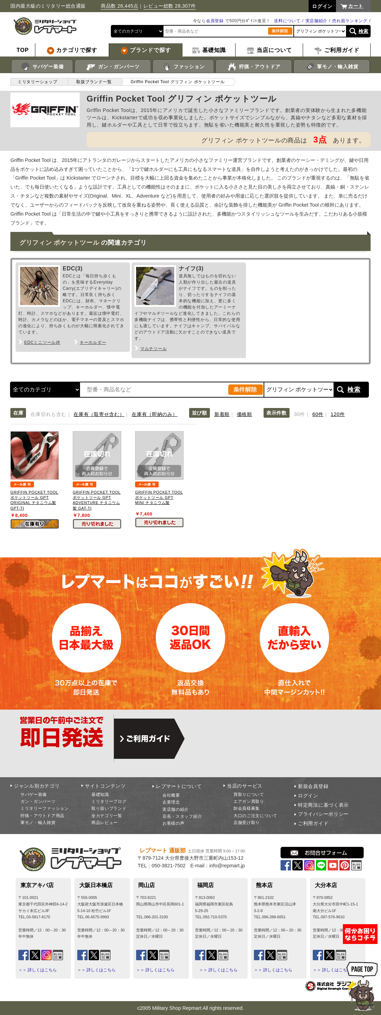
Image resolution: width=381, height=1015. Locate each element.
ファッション (183, 67)
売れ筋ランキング (349, 20)
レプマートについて (179, 786)
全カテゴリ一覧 (106, 815)
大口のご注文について (255, 815)
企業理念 (171, 802)
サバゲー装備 (42, 67)
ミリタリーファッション (44, 808)
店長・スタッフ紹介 (182, 816)
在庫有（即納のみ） (154, 414)
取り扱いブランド (109, 808)
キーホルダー (93, 342)
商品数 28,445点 (119, 6)
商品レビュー (104, 822)
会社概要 (171, 795)
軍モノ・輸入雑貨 (331, 67)
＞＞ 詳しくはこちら (37, 970)
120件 (338, 414)
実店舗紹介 (316, 20)
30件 (299, 414)
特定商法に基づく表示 (323, 805)
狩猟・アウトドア (254, 67)
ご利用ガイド (313, 823)
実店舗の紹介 (175, 809)
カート (355, 6)
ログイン (308, 795)
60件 (318, 414)
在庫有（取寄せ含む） (98, 414)
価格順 (244, 414)
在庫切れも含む (48, 414)
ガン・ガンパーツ (113, 67)
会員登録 (215, 20)
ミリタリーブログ (109, 801)
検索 (363, 31)
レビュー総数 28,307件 (169, 6)
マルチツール (153, 348)
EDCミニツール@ (42, 342)
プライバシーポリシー (323, 814)
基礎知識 (100, 794)
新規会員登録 (313, 786)
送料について (287, 20)
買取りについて (248, 794)
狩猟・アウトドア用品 (42, 815)
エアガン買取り (248, 801)
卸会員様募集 (246, 808)
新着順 (222, 414)
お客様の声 (173, 823)
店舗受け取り (246, 822)
